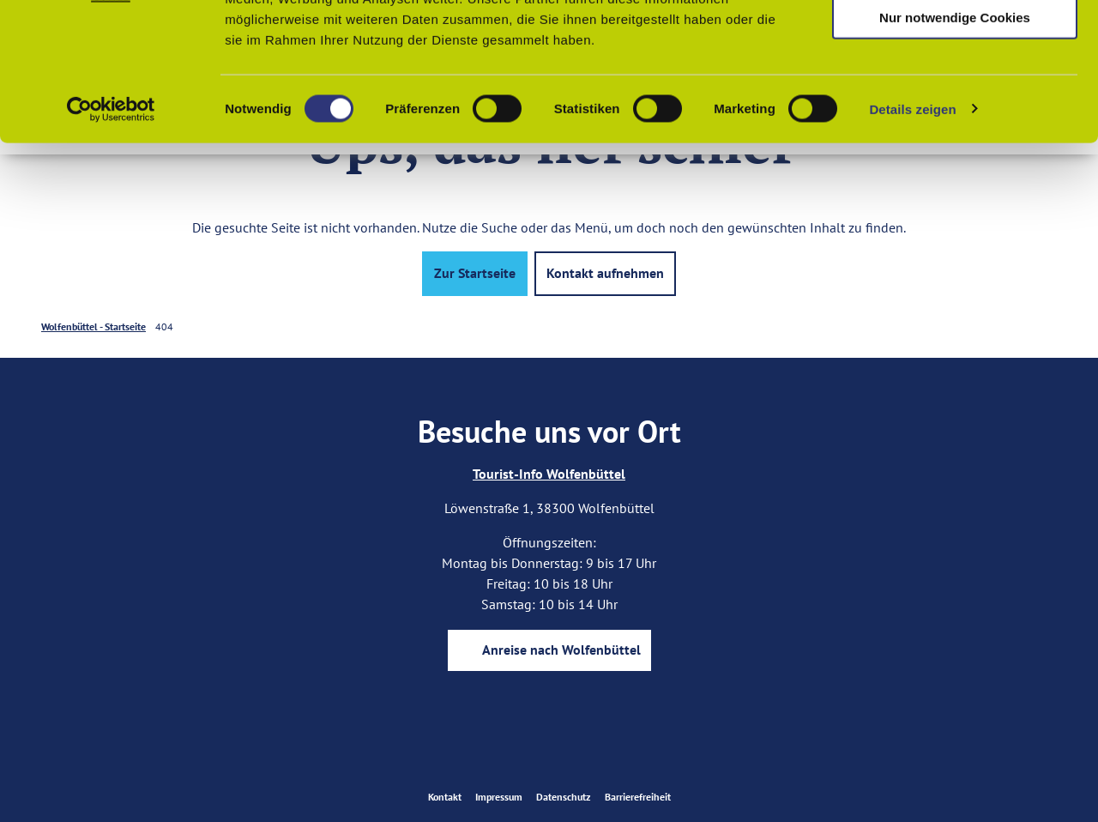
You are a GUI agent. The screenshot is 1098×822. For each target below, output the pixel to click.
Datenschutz (563, 796)
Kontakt (445, 796)
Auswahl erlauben (955, 93)
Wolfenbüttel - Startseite (93, 326)
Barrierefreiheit (638, 796)
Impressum (498, 796)
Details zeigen (912, 234)
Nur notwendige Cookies (954, 143)
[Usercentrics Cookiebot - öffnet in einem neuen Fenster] (111, 235)
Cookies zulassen (955, 42)
